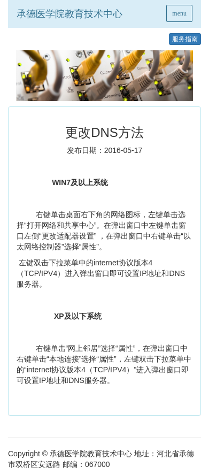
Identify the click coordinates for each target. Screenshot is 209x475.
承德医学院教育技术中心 (69, 14)
